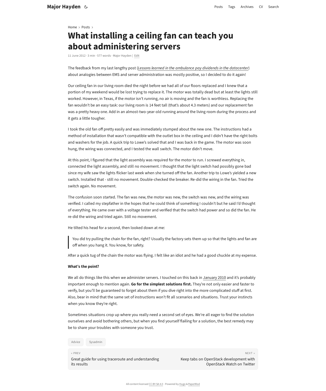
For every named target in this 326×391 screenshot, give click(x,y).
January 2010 (214, 277)
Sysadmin (95, 342)
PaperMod (194, 384)
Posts (86, 27)
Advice (75, 342)
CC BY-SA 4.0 (156, 384)
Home (72, 27)
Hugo (182, 384)
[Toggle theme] (86, 7)
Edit (136, 55)
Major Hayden (64, 7)
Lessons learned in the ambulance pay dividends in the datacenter (193, 68)
